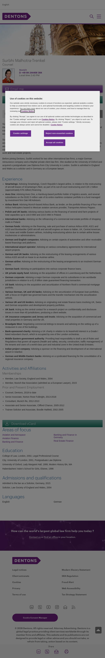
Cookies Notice (27, 111)
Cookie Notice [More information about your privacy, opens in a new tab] (57, 125)
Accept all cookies (54, 142)
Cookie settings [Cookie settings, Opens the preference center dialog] (20, 133)
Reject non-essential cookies (59, 133)
